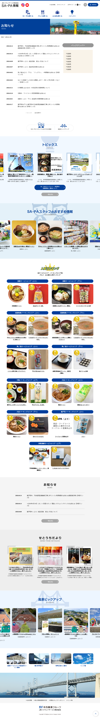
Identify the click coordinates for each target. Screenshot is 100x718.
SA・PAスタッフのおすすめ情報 (41, 128)
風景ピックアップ (64, 128)
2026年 (69, 53)
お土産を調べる (57, 16)
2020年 (69, 69)
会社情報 (53, 4)
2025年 (69, 56)
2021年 (69, 66)
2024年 (69, 58)
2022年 (69, 64)
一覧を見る (50, 194)
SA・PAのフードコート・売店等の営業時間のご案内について (50, 187)
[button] (96, 161)
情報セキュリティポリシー (57, 700)
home (2, 37)
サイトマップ (61, 4)
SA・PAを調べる (28, 16)
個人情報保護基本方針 (41, 700)
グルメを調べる (43, 16)
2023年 (69, 61)
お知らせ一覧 (8, 37)
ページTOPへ (95, 713)
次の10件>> (38, 112)
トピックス (72, 16)
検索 (85, 4)
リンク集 (70, 700)
